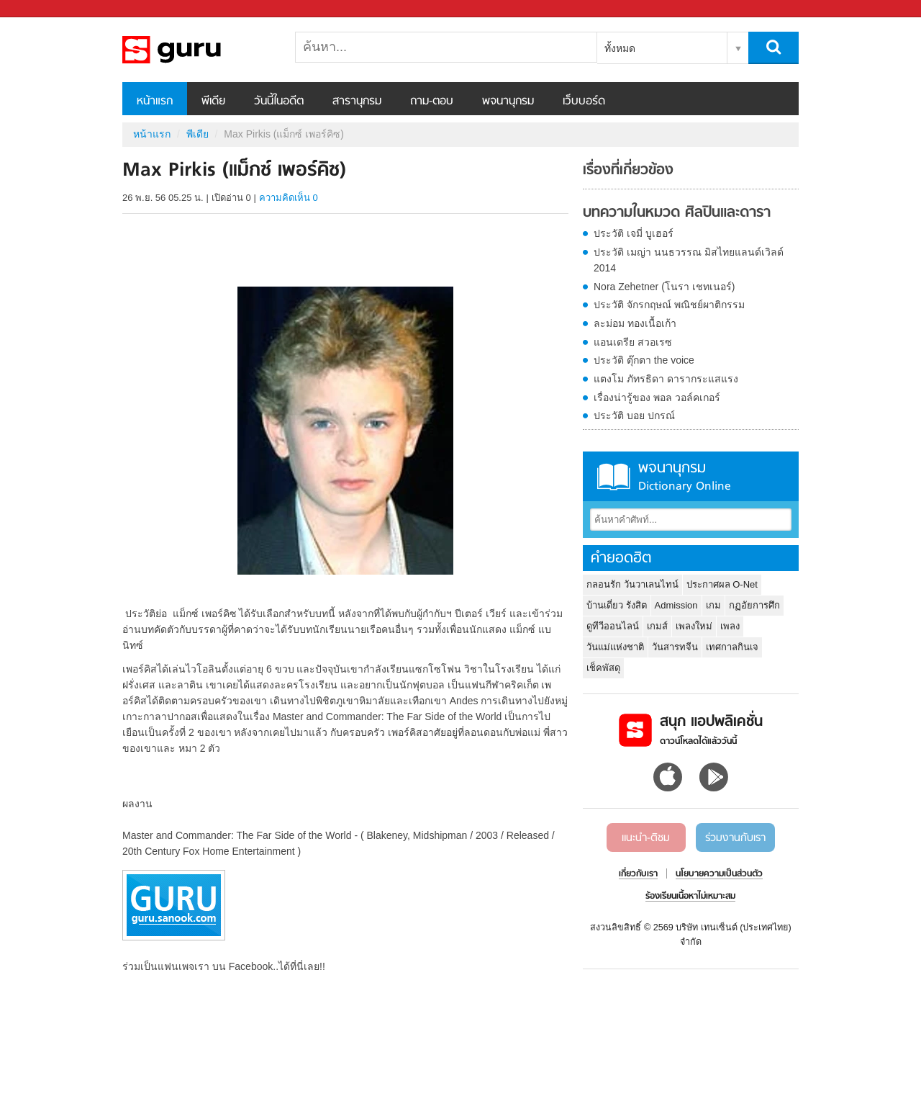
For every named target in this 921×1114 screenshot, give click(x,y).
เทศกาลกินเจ (732, 647)
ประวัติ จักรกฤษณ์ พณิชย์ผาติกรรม (669, 304)
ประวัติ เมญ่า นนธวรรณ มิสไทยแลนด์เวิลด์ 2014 (689, 260)
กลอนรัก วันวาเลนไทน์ (632, 584)
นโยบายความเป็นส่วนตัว (719, 874)
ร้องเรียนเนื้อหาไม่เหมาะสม (690, 896)
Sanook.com (43, 9)
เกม (713, 605)
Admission (676, 605)
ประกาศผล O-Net (722, 584)
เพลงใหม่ (694, 626)
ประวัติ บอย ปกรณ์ (634, 415)
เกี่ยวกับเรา (638, 874)
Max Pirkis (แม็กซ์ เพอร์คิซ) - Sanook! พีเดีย (197, 49)
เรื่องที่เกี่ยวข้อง (628, 170)
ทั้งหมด (619, 48)
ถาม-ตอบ (431, 101)
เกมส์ (657, 626)
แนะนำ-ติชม (646, 838)
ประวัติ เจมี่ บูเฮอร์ (633, 233)
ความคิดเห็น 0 (288, 197)
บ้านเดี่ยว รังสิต (616, 605)
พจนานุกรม (508, 101)
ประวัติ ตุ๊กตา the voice (644, 360)
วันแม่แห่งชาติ (615, 647)
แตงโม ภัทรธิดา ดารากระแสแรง (666, 379)
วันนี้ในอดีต (279, 101)
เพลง (730, 626)
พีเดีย (213, 101)
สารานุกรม (356, 101)
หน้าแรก (155, 101)
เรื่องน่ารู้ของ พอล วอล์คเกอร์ (657, 397)
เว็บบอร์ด (584, 101)
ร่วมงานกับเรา (735, 838)
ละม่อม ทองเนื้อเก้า (635, 323)
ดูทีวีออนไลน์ (612, 626)
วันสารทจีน (675, 647)
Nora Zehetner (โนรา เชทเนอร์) (664, 286)
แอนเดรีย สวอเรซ (633, 342)
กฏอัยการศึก (754, 605)
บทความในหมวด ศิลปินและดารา (677, 213)
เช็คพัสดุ (603, 667)
